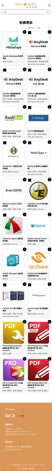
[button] (2, 5)
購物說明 (24, 469)
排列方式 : (31, 28)
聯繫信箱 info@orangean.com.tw (17, 432)
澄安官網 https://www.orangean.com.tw (20, 434)
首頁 (18, 469)
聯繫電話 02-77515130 (13, 429)
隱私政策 (32, 469)
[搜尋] (47, 12)
